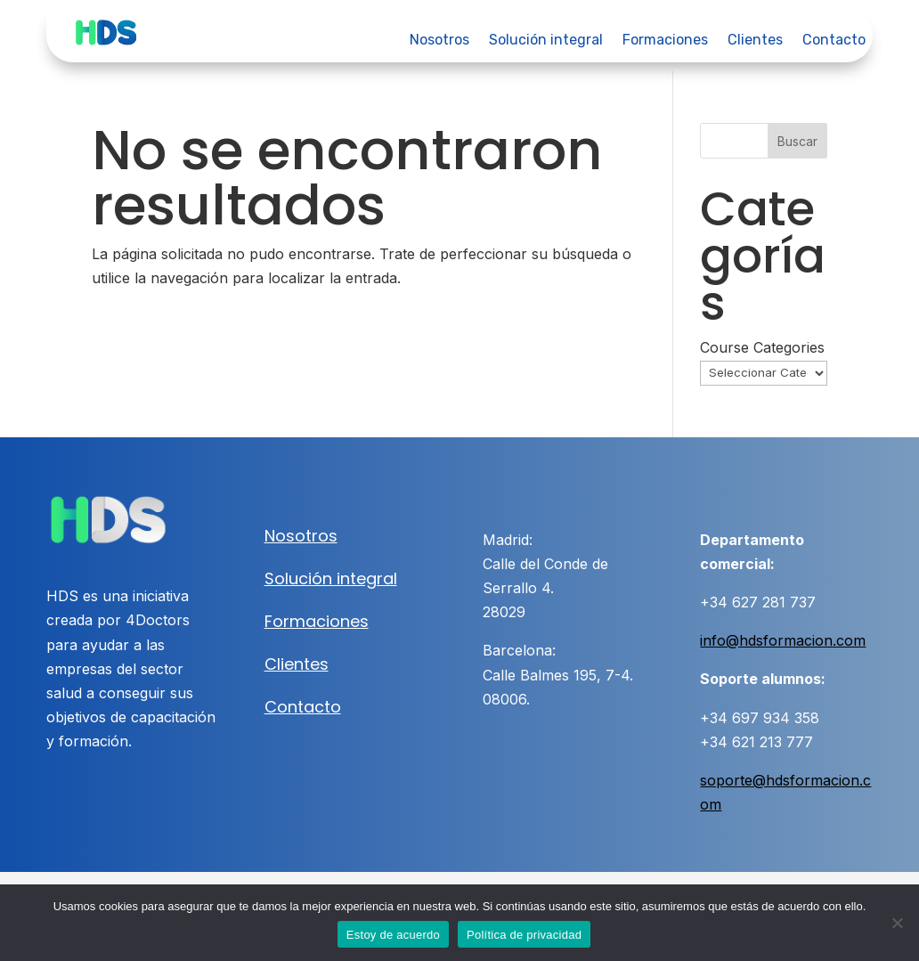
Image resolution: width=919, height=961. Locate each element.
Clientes (755, 41)
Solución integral (546, 41)
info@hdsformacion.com (783, 640)
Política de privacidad (524, 934)
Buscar (797, 141)
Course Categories (762, 347)
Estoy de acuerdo (393, 934)
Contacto (834, 41)
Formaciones (665, 41)
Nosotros (439, 41)
